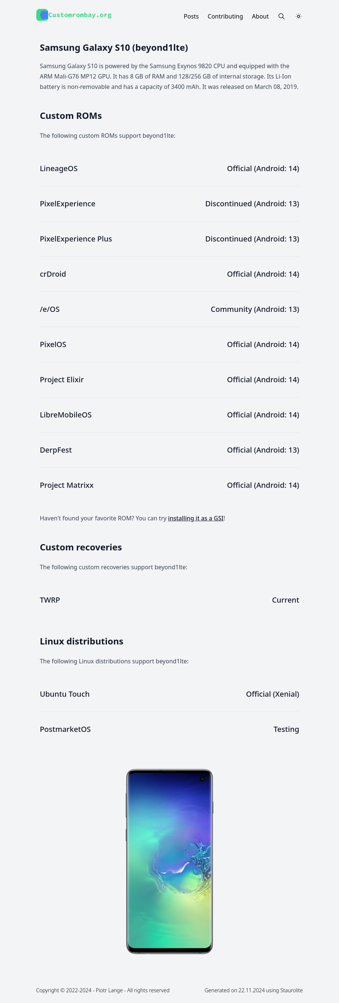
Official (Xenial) (272, 694)
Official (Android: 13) (263, 450)
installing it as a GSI (196, 518)
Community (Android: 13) (255, 309)
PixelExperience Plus (76, 239)
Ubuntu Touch (65, 694)
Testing (286, 729)
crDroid (53, 274)
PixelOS (53, 344)
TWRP (50, 600)
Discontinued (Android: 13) (252, 204)
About (260, 16)
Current (285, 600)
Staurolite (291, 990)
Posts (191, 16)
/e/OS (50, 309)
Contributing (225, 16)
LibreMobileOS (66, 415)
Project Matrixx (66, 485)
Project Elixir (62, 379)
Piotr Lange (109, 990)
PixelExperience (67, 204)
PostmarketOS (65, 729)
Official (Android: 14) (263, 168)
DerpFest (56, 450)
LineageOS (58, 168)
